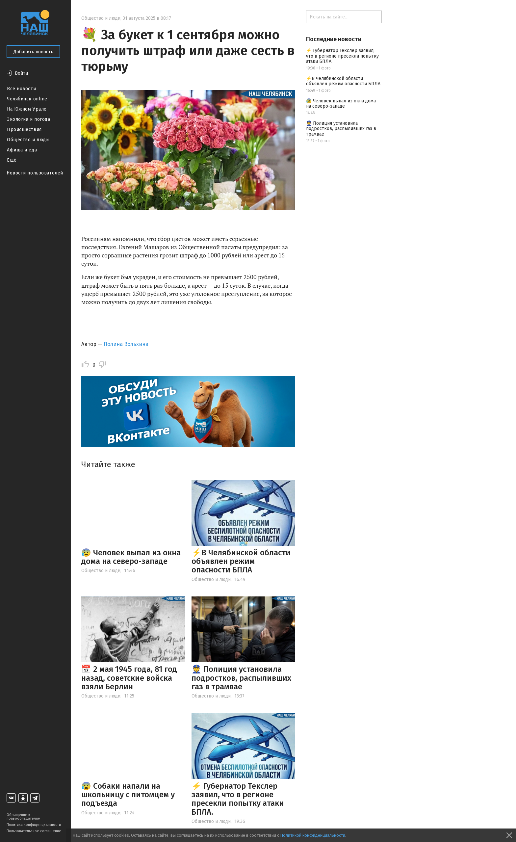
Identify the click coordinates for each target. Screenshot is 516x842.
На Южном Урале (27, 109)
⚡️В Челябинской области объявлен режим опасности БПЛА (241, 561)
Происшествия (24, 129)
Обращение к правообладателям (23, 816)
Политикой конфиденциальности (312, 835)
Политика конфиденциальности (34, 825)
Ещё (12, 160)
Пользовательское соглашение (34, 831)
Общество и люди (28, 140)
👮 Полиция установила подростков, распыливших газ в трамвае (241, 678)
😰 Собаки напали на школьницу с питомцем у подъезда (128, 794)
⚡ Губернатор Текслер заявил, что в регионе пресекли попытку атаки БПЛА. (238, 799)
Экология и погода (28, 119)
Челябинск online (27, 99)
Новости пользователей (35, 173)
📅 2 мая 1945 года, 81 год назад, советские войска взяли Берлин (129, 678)
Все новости (21, 89)
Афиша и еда (22, 150)
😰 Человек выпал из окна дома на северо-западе (131, 557)
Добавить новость (33, 52)
